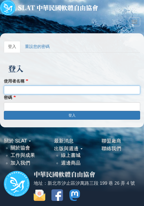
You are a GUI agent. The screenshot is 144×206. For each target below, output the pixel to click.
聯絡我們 (111, 148)
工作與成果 (23, 155)
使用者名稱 (14, 81)
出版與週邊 (68, 148)
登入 (12, 46)
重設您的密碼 (37, 46)
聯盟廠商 (111, 140)
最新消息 (64, 140)
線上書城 (70, 155)
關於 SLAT (17, 140)
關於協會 (20, 147)
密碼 (8, 97)
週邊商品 (70, 163)
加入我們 (20, 163)
